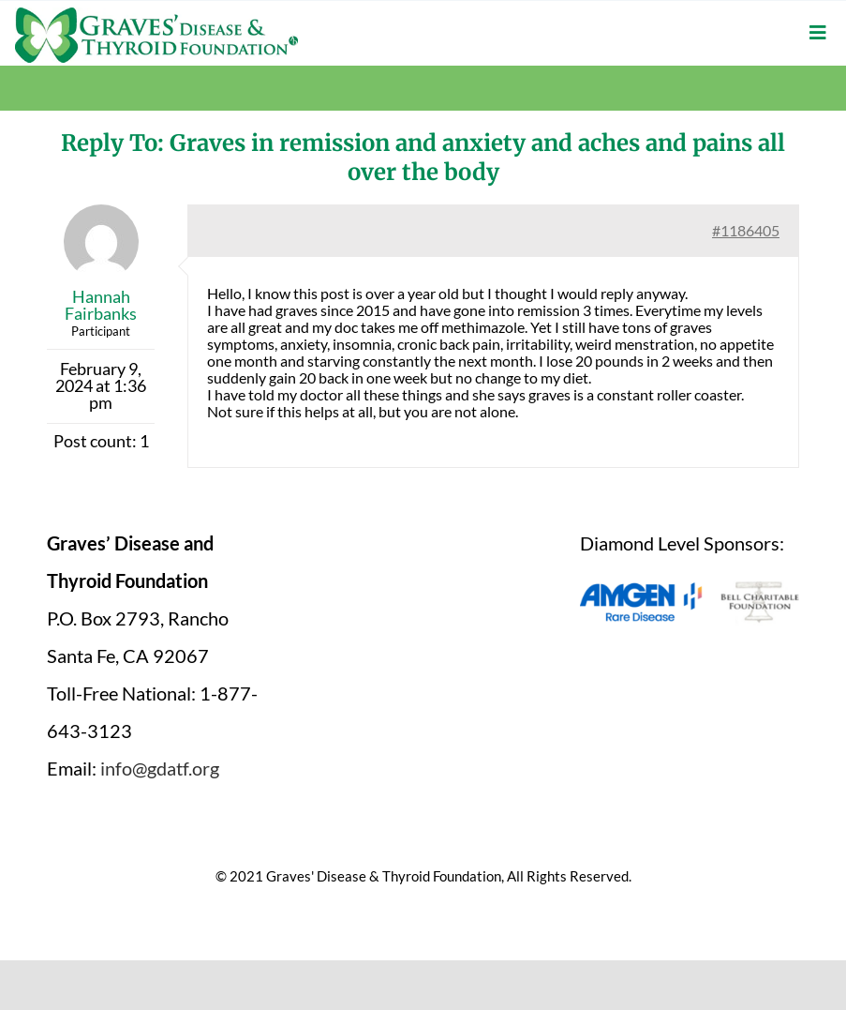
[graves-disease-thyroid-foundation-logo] (156, 14)
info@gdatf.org (159, 768)
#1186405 (745, 230)
